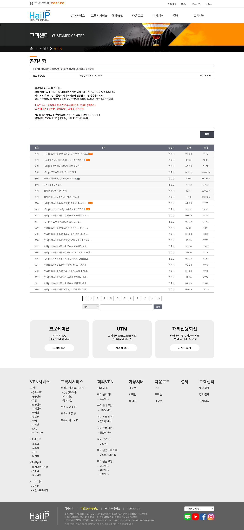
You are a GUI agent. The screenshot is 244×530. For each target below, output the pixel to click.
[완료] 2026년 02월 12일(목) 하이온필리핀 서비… (65, 283)
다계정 (35, 456)
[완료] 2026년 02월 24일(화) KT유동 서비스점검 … (66, 289)
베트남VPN (105, 410)
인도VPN (104, 443)
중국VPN (104, 399)
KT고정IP (35, 439)
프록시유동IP (68, 413)
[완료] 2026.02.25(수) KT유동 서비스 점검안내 (64, 265)
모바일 (158, 394)
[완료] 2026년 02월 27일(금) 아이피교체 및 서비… (65, 271)
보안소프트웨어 (40, 490)
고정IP (33, 388)
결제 (176, 15)
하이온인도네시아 (107, 450)
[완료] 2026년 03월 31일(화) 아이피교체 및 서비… (65, 215)
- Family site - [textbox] (193, 509)
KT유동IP (35, 462)
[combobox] (199, 508)
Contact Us (133, 508)
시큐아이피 (36, 481)
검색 (158, 306)
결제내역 (204, 401)
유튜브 (195, 516)
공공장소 (36, 396)
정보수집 (67, 400)
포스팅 (35, 448)
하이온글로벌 (105, 461)
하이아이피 (40, 15)
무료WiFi (37, 392)
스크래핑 (67, 396)
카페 (34, 420)
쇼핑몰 (35, 471)
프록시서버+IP (69, 420)
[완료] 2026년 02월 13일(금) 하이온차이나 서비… (65, 277)
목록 (207, 134)
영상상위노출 (70, 392)
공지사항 (58, 48)
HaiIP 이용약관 (112, 508)
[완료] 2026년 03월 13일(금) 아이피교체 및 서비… (65, 246)
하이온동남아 (105, 428)
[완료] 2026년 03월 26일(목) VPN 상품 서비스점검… (67, 240)
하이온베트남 (105, 405)
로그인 (184, 3)
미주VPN (104, 466)
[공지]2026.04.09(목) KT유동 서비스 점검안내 (64, 209)
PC (157, 388)
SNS (34, 428)
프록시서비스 (99, 15)
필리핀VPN (105, 421)
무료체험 (172, 3)
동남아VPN (105, 432)
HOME (31, 48)
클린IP (35, 416)
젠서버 (132, 401)
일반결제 (204, 388)
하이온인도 (103, 439)
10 (144, 298)
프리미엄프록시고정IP (73, 388)
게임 (34, 452)
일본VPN (104, 474)
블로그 (209, 3)
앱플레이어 (37, 432)
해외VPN (117, 15)
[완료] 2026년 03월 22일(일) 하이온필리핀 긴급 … (65, 228)
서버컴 (132, 394)
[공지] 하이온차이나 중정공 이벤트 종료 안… (62, 221)
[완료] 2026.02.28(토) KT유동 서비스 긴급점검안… (66, 258)
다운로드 (137, 15)
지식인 (35, 424)
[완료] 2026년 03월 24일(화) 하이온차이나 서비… (65, 234)
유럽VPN (104, 470)
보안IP (35, 486)
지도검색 (36, 475)
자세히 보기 (59, 348)
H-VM (132, 388)
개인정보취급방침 (89, 508)
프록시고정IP (68, 407)
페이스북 (203, 516)
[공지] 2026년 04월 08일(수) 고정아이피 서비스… (65, 203)
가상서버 (158, 15)
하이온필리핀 (105, 417)
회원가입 (196, 3)
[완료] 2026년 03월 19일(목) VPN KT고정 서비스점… (67, 252)
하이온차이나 (105, 394)
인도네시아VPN (108, 455)
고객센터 (199, 15)
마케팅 (35, 412)
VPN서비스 (78, 15)
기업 (34, 400)
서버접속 (36, 408)
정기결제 (204, 394)
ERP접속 (36, 404)
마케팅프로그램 (40, 467)
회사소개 (69, 508)
